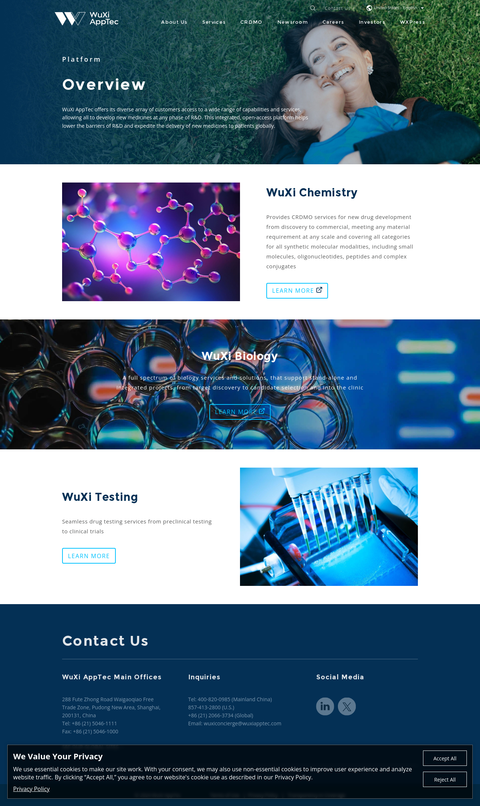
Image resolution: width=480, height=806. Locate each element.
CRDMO (251, 22)
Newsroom (292, 22)
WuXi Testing (101, 497)
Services (214, 22)
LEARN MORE (297, 291)
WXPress (412, 22)
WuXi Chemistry (313, 192)
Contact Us (338, 8)
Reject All (445, 779)
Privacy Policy (31, 789)
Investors (372, 22)
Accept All (444, 758)
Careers (333, 22)
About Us (174, 22)
